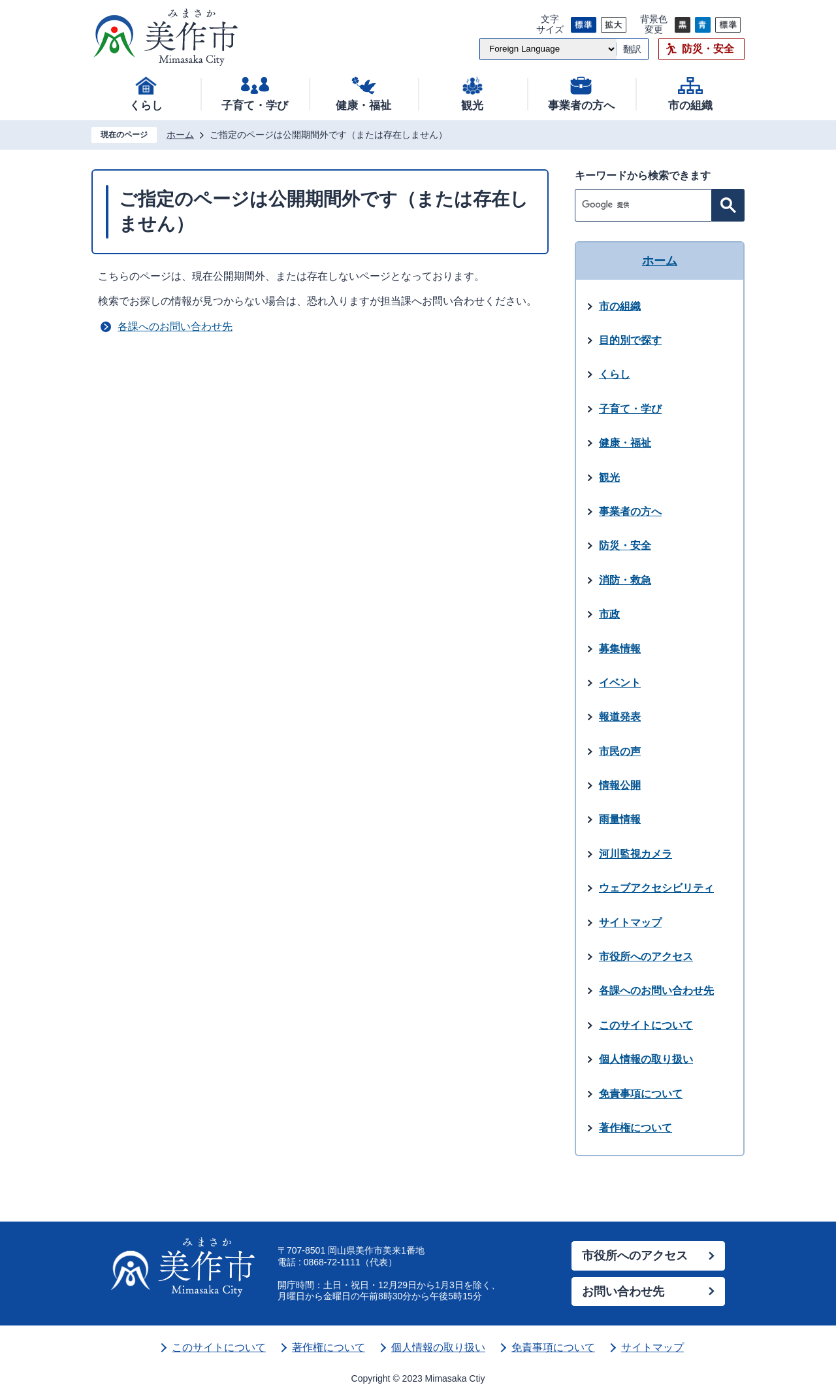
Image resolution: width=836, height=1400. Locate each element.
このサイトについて (219, 1347)
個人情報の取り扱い (438, 1347)
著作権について (328, 1347)
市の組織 (690, 105)
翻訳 (632, 49)
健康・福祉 (363, 105)
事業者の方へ (581, 105)
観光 (472, 105)
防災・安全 (708, 48)
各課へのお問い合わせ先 (175, 326)
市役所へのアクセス (635, 1255)
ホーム (180, 134)
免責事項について (553, 1347)
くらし (146, 105)
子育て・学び (254, 105)
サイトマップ (652, 1347)
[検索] (646, 205)
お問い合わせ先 (623, 1291)
